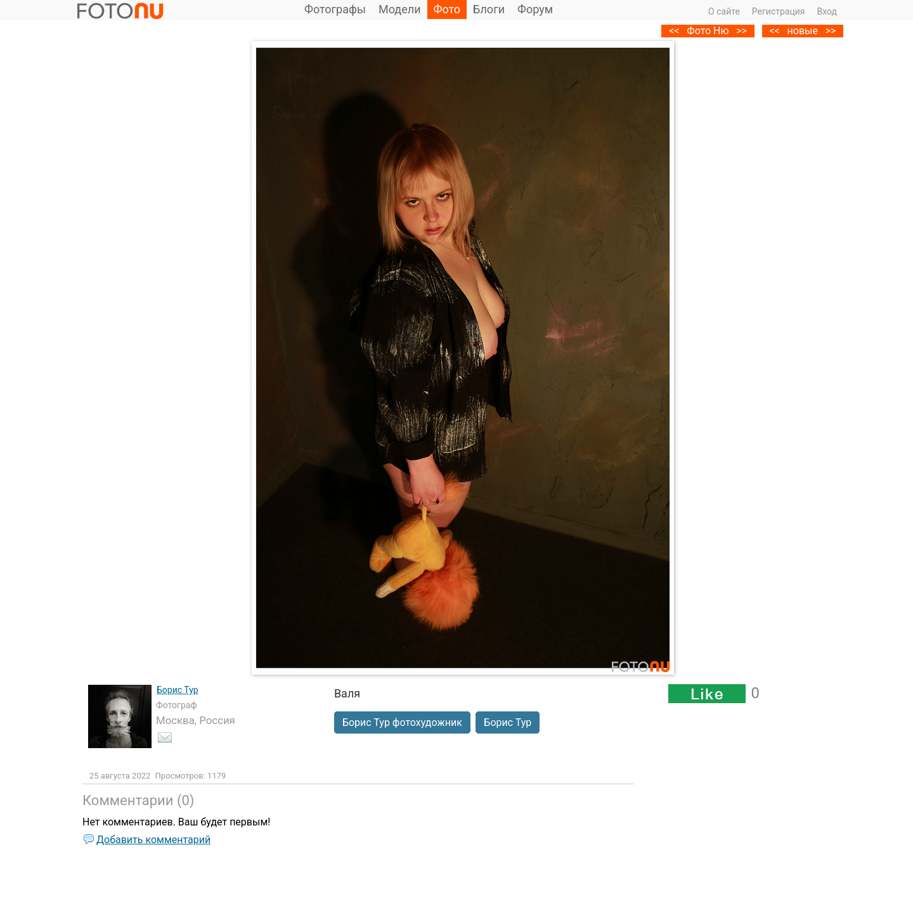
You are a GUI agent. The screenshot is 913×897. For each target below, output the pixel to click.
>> (831, 31)
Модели (400, 9)
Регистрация (778, 11)
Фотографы (335, 9)
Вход (827, 11)
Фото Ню (707, 31)
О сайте (724, 11)
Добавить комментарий (153, 840)
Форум (535, 9)
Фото (447, 9)
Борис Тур (177, 690)
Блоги (489, 9)
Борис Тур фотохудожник (402, 722)
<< (774, 31)
